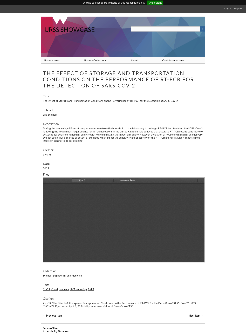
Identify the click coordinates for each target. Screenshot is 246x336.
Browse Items (52, 60)
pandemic (64, 289)
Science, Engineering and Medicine (62, 275)
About (134, 60)
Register (239, 8)
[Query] (168, 29)
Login (227, 8)
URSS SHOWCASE (69, 29)
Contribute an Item (173, 60)
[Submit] (202, 29)
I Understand (155, 2)
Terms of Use (50, 328)
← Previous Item (52, 315)
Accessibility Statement (56, 331)
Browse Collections (95, 60)
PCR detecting (78, 289)
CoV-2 (46, 289)
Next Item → (196, 315)
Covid (54, 289)
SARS (91, 289)
